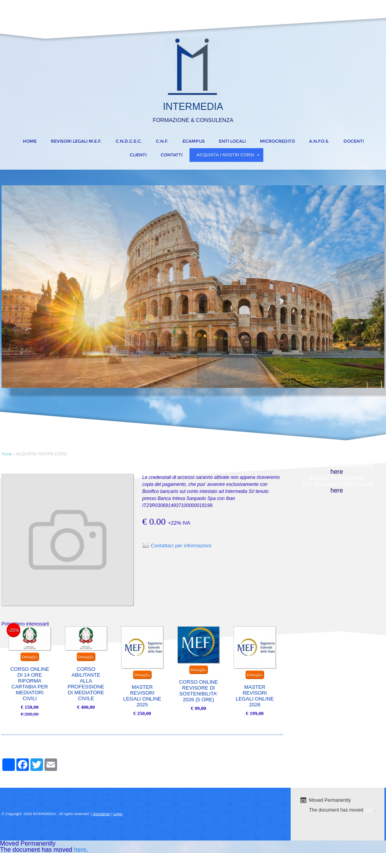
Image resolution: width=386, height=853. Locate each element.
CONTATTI (171, 155)
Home (30, 141)
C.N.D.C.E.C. (129, 141)
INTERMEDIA (193, 106)
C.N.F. (162, 141)
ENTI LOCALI (232, 141)
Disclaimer (102, 814)
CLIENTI (138, 155)
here (337, 471)
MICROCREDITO (277, 141)
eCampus (193, 141)
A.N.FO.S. (319, 141)
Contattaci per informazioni (181, 545)
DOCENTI (353, 141)
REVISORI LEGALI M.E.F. (76, 141)
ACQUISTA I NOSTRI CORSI (228, 155)
